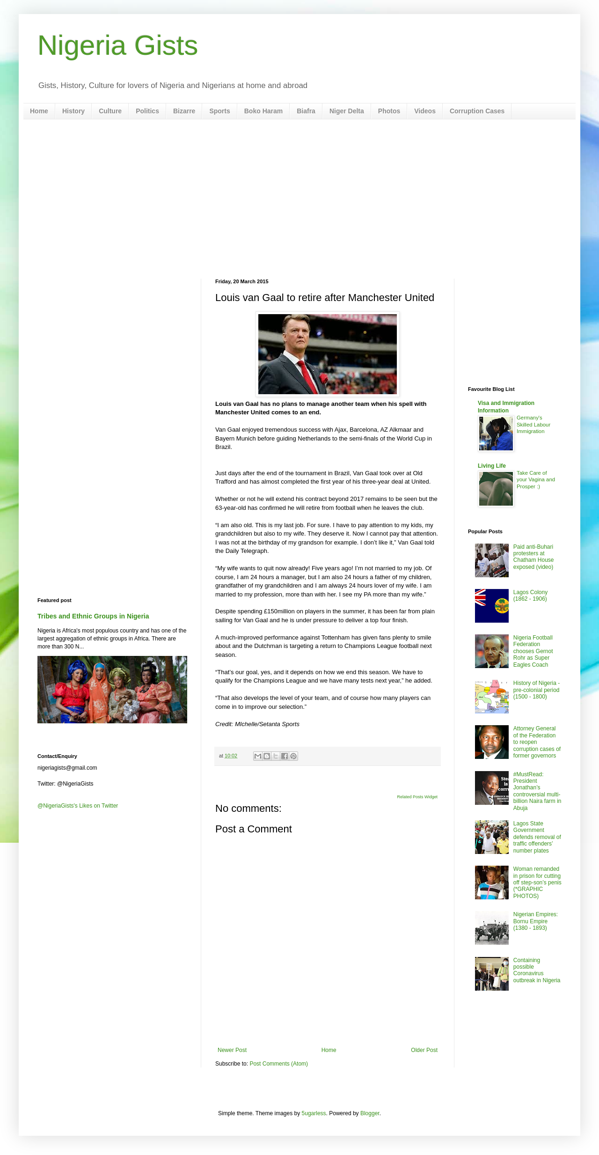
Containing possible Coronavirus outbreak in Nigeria (537, 970)
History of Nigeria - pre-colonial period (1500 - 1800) (536, 690)
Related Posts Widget (417, 797)
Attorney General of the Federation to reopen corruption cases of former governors (537, 742)
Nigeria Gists (117, 45)
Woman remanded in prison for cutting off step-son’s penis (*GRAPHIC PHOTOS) (537, 882)
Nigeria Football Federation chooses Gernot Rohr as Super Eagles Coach (533, 651)
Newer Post (232, 1050)
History (73, 111)
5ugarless (314, 1113)
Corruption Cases (477, 111)
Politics (147, 111)
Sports (219, 111)
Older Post (424, 1050)
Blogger (370, 1113)
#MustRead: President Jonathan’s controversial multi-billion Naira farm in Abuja (537, 791)
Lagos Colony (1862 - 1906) (530, 595)
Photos (389, 111)
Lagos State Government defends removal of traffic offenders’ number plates (537, 837)
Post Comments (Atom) (278, 1063)
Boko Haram (263, 111)
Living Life (492, 466)
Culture (110, 111)
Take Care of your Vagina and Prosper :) (536, 480)
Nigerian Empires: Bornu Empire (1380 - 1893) (535, 921)
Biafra (306, 111)
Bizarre (184, 111)
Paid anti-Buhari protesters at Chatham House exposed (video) (533, 557)
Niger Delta (346, 111)
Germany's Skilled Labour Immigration (533, 424)
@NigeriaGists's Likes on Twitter (77, 805)
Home (39, 111)
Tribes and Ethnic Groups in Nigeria (93, 616)
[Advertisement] (299, 199)
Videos (425, 111)
